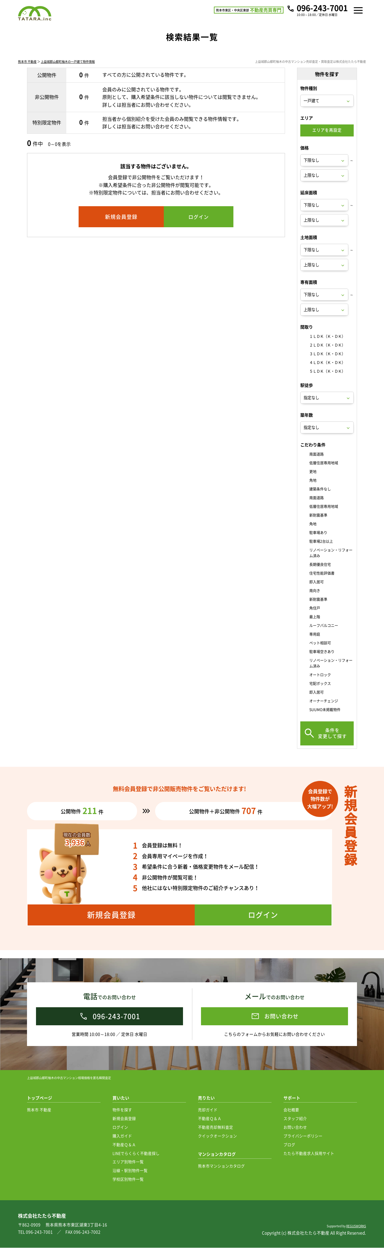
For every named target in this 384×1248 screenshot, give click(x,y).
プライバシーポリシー (303, 1136)
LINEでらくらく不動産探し (136, 1153)
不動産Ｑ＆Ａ (124, 1145)
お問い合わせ (295, 1127)
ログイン (120, 1127)
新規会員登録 (124, 1118)
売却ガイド (208, 1110)
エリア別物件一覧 (128, 1162)
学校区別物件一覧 (128, 1179)
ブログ (289, 1145)
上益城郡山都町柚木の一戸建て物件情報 (68, 70)
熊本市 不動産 (27, 70)
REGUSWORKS (356, 1226)
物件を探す (122, 1110)
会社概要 (291, 1110)
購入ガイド (122, 1136)
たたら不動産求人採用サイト (309, 1153)
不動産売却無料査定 (215, 1127)
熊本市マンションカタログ (221, 1166)
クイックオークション (217, 1136)
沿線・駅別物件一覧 (130, 1170)
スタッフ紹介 (295, 1118)
